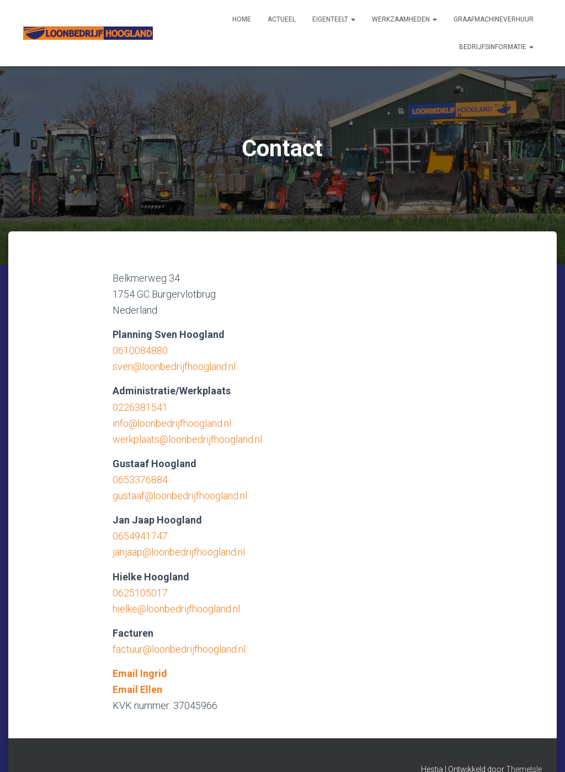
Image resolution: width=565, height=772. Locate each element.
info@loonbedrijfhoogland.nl (172, 423)
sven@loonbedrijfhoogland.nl (174, 366)
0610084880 (140, 350)
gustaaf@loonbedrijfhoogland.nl (180, 495)
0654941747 (140, 536)
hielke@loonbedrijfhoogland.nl (176, 609)
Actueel (282, 19)
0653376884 (140, 479)
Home (241, 19)
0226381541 (140, 407)
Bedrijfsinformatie (496, 47)
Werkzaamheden (404, 19)
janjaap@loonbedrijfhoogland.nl (179, 552)
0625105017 (140, 593)
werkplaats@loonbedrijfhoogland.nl (187, 439)
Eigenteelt (333, 19)
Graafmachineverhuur (494, 19)
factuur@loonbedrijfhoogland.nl (179, 649)
